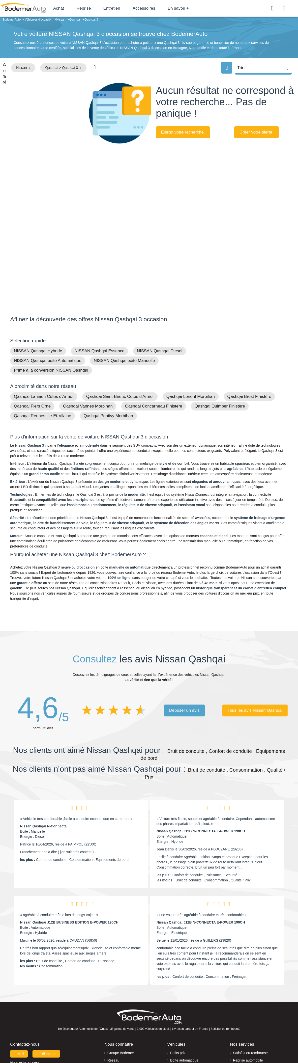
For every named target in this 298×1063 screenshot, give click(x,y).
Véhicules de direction (187, 1012)
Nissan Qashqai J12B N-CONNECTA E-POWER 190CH (200, 776)
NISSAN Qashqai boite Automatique (47, 305)
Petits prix (177, 997)
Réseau (113, 1005)
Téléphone (46, 998)
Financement (117, 1012)
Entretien (134, 8)
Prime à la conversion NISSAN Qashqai (51, 315)
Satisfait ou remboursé (250, 997)
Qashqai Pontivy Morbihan (108, 360)
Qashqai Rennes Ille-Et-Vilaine (42, 360)
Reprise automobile (248, 1005)
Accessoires (166, 8)
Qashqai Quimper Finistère (220, 351)
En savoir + (201, 8)
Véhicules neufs (182, 1020)
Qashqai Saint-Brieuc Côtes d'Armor (120, 341)
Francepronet (59, 1043)
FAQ (110, 1028)
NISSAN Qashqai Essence (99, 295)
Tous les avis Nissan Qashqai (254, 655)
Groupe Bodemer (120, 997)
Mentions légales (184, 1042)
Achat (81, 8)
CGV (257, 1042)
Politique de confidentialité (232, 1042)
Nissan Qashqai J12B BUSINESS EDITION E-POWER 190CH (69, 867)
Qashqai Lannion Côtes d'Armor (44, 341)
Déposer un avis (184, 655)
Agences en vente (247, 1028)
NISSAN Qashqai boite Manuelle (124, 305)
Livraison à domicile (248, 1012)
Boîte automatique (184, 1005)
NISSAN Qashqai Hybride (38, 295)
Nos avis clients (24, 1007)
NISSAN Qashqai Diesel (159, 295)
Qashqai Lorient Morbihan (190, 341)
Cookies (204, 1042)
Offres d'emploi (118, 1020)
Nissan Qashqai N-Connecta (43, 771)
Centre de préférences (153, 1042)
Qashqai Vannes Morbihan (88, 351)
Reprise (106, 8)
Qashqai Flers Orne (32, 351)
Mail (19, 998)
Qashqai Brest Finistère (249, 341)
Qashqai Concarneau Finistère (153, 351)
